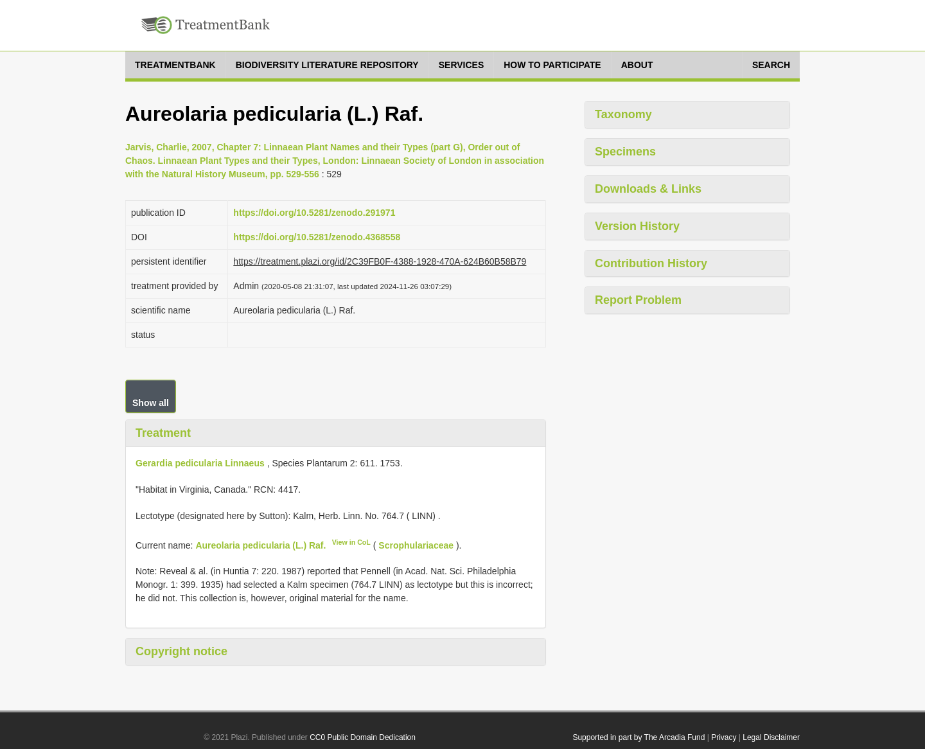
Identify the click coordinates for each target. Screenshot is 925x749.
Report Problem (638, 300)
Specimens (625, 151)
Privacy (723, 737)
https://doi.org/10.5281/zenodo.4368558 (316, 237)
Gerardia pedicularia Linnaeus (200, 463)
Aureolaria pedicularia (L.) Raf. (260, 545)
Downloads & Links (648, 188)
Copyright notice (181, 651)
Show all (150, 403)
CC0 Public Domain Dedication (363, 737)
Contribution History (651, 263)
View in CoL (351, 542)
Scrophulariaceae (416, 545)
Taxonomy (623, 114)
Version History (637, 226)
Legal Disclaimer (771, 737)
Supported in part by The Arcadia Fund (638, 737)
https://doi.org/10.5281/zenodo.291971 (314, 212)
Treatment (163, 433)
